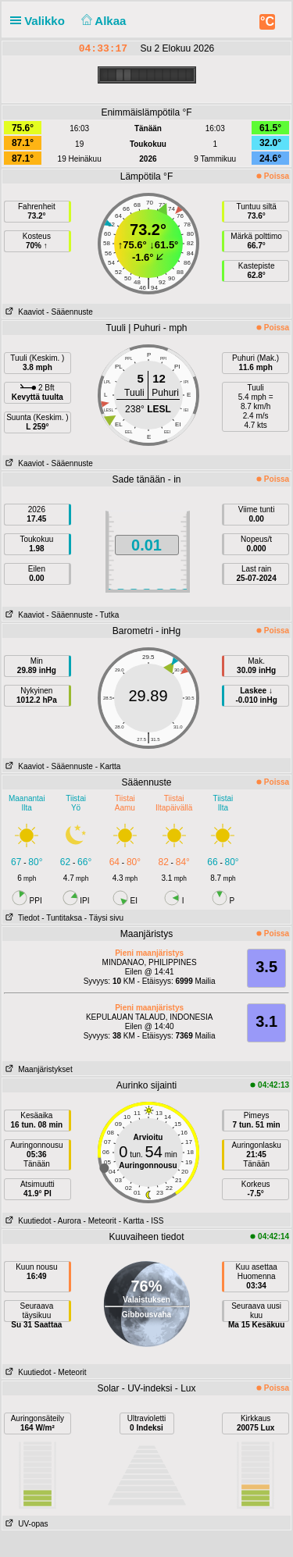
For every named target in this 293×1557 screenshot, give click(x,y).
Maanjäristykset (37, 1069)
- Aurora (67, 1221)
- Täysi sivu (103, 918)
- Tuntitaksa (61, 918)
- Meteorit (100, 1221)
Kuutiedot (27, 1221)
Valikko (40, 20)
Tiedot (21, 918)
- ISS (154, 1221)
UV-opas (25, 1524)
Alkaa (102, 20)
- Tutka (107, 615)
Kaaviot (23, 312)
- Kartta (108, 766)
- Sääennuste (69, 312)
